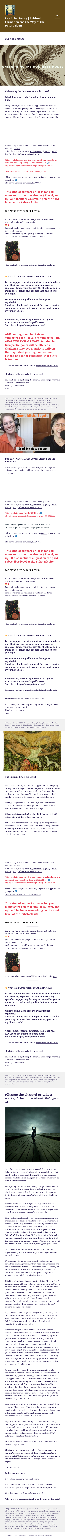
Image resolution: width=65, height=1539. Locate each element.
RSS (14, 154)
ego (28, 1513)
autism (56, 723)
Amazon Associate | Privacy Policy (17, 1535)
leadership (36, 405)
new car (20, 1517)
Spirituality (45, 398)
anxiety (38, 1511)
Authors (29, 723)
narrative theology (11, 1517)
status (24, 409)
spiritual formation (15, 409)
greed (51, 1077)
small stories (37, 1522)
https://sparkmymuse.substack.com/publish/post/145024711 (30, 882)
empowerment (10, 403)
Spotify (47, 151)
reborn (18, 1520)
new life (26, 1517)
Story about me (36, 1524)
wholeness (42, 409)
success (29, 409)
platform (13, 407)
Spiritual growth (47, 1522)
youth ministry (48, 1528)
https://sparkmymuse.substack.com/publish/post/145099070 (30, 516)
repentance (12, 1082)
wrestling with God (37, 1528)
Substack (27, 202)
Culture (32, 400)
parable (54, 1080)
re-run (13, 1520)
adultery (12, 1511)
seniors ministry (16, 1522)
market (7, 407)
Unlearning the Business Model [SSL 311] (27, 91)
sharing (30, 1082)
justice (57, 725)
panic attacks (38, 1517)
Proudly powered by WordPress (41, 1535)
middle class (43, 1080)
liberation (44, 405)
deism (18, 1513)
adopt (7, 1511)
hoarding (57, 1077)
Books (34, 723)
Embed (17, 148)
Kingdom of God (10, 727)
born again (55, 1511)
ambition (55, 398)
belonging (8, 400)
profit (23, 407)
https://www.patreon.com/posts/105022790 (23, 894)
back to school (46, 1511)
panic (31, 1517)
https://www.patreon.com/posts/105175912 (23, 542)
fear (35, 1513)
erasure (18, 403)
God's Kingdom (46, 403)
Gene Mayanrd (26, 403)
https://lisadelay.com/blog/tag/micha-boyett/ (31, 527)
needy (50, 1080)
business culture (24, 400)
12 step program (40, 1509)
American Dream (25, 1511)
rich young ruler (22, 1082)
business (15, 400)
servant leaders (31, 407)
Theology (52, 1526)
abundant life (53, 1509)
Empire (47, 400)
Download (36, 145)
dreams (23, 1513)
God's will (12, 1515)
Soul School (37, 398)
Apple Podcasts (36, 151)
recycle (23, 1520)
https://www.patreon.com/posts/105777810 (23, 183)
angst (34, 1511)
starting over (26, 1524)
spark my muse (31, 727)
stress (52, 1524)
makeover (28, 1515)
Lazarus (23, 1080)
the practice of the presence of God (24, 1526)
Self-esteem (50, 1520)
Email (54, 151)
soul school (46, 407)
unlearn (35, 409)
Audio (9, 398)
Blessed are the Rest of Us (13, 725)
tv (56, 1526)
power (19, 407)
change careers (10, 1513)
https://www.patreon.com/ (31, 325)
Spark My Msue (47, 1082)
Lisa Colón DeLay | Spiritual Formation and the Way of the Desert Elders (25, 21)
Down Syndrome (35, 725)
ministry (43, 1515)
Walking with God (10, 1528)
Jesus (52, 725)
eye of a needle (34, 1077)
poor (6, 1082)
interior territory (27, 405)
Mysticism (50, 1515)
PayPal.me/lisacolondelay (47, 365)
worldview (20, 1528)
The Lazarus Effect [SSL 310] (20, 776)
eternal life (24, 1077)
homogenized (9, 405)
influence (18, 405)
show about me (27, 1522)
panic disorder (48, 1517)
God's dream (36, 403)
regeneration (31, 1520)
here (55, 265)
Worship (27, 1528)
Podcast (29, 398)
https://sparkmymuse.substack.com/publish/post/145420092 (30, 165)
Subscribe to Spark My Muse (30, 154)
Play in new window (21, 145)
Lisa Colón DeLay (53, 405)
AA (47, 1509)
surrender (8, 1526)
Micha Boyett (20, 727)
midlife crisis (36, 1515)
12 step (31, 1509)
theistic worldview (42, 1526)
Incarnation (20, 1515)
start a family (17, 1524)
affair (17, 1511)
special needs (41, 727)
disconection (40, 400)
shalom (39, 407)
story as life (46, 1524)
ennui (32, 1513)
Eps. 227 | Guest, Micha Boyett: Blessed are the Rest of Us (30, 460)
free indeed (41, 1513)
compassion (16, 1077)
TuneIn (8, 154)
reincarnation (40, 1520)
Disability (26, 725)
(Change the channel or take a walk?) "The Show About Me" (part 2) (32, 1098)
